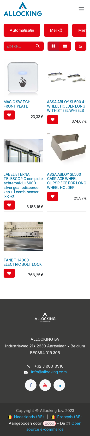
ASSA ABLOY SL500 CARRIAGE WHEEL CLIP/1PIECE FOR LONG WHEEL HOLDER (66, 181)
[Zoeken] (38, 46)
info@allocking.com (49, 371)
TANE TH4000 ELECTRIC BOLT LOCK (23, 262)
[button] (9, 115)
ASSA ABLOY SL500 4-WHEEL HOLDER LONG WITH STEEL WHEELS (66, 106)
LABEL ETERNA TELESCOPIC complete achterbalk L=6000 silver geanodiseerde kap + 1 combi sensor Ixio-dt (23, 185)
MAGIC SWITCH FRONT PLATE (17, 104)
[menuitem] (26, 416)
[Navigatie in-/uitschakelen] (81, 9)
